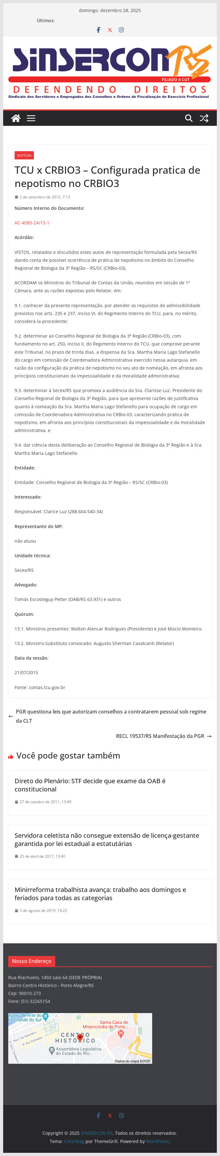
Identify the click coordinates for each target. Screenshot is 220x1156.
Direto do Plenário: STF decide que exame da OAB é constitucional (90, 785)
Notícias (24, 155)
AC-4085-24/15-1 (32, 223)
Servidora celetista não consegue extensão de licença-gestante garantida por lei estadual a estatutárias (107, 839)
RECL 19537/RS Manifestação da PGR (164, 736)
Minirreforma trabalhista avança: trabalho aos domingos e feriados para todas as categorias (100, 893)
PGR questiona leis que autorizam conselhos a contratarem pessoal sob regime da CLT (107, 716)
